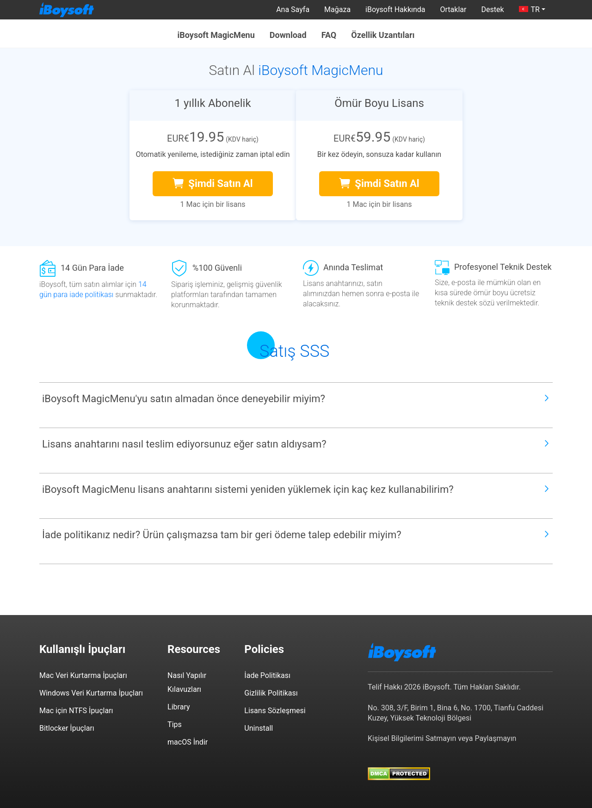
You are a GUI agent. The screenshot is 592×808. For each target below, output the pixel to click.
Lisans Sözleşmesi (274, 710)
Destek (492, 9)
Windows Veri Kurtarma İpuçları (91, 693)
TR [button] (529, 9)
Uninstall (258, 728)
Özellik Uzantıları (382, 35)
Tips (174, 724)
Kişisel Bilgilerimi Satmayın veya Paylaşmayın (442, 738)
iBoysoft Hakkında (395, 9)
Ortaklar (453, 9)
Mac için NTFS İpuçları (76, 710)
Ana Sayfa (292, 9)
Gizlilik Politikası (270, 693)
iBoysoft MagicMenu (216, 35)
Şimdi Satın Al (213, 183)
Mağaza (337, 9)
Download (288, 35)
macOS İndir (187, 742)
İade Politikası (267, 675)
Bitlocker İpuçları (66, 728)
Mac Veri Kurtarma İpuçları (83, 675)
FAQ (329, 35)
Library (178, 706)
